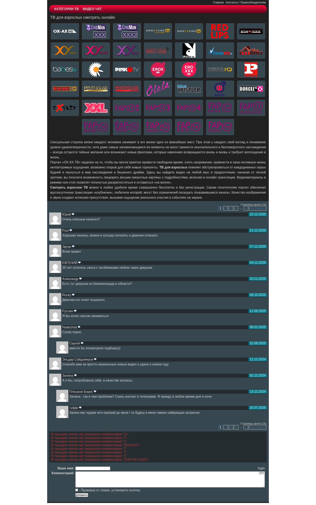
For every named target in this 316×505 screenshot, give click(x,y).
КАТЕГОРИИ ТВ (66, 9)
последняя (258, 208)
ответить (73, 215)
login (261, 468)
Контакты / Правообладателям (246, 2)
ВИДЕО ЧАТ (92, 9)
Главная (218, 2)
